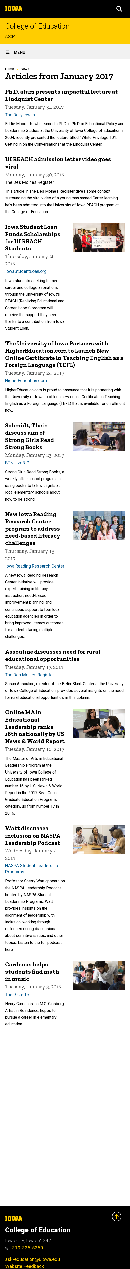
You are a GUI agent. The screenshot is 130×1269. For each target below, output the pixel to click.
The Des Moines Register (29, 674)
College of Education (37, 26)
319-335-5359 (24, 1248)
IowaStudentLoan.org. (26, 271)
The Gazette (17, 994)
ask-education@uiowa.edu (32, 1259)
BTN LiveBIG (17, 462)
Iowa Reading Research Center (34, 566)
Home (9, 69)
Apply (10, 36)
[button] (119, 9)
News (25, 69)
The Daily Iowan (20, 114)
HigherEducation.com (26, 380)
